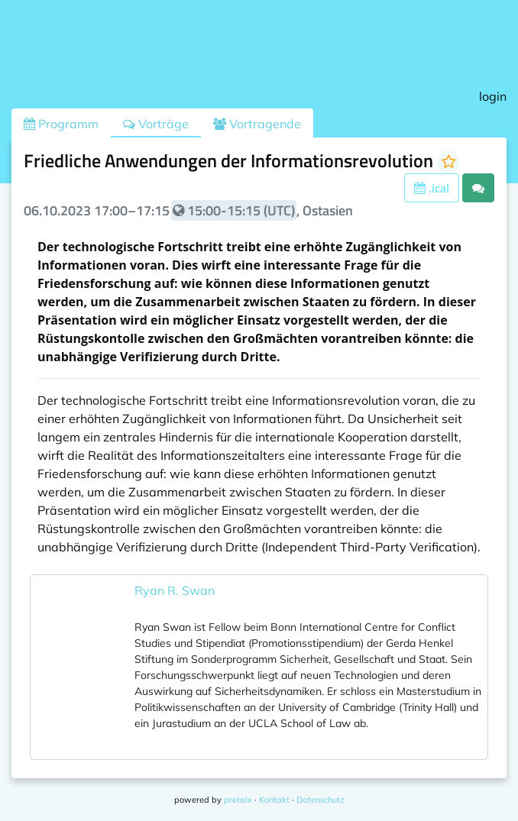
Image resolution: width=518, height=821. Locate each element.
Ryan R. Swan (174, 590)
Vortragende (257, 123)
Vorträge (156, 123)
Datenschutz (320, 799)
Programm (61, 123)
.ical (431, 188)
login (493, 96)
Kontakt (274, 799)
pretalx (238, 799)
